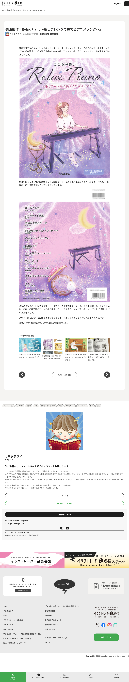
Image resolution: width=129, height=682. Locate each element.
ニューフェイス (90, 675)
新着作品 (116, 675)
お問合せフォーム (64, 514)
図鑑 (36, 406)
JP (115, 3)
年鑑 (5, 615)
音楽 (98, 406)
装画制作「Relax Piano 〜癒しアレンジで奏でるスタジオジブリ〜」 (76, 349)
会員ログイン (106, 637)
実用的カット (70, 406)
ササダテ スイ (15, 34)
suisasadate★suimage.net (16, 520)
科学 (91, 406)
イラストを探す (64, 675)
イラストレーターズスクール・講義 (17, 638)
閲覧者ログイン (12, 676)
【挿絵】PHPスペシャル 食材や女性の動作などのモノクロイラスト (99, 349)
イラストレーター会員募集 (13, 620)
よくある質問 (8, 624)
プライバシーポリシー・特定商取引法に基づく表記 (22, 634)
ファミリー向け (8, 406)
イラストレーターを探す (39, 675)
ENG (119, 3)
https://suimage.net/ (14, 524)
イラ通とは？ (8, 611)
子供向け (20, 406)
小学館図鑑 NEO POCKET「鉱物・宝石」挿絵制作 (53, 349)
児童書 (29, 406)
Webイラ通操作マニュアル (14, 643)
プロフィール (64, 495)
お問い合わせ (8, 629)
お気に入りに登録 (64, 503)
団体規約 (48, 615)
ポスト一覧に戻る (64, 374)
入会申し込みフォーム (53, 620)
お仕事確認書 (50, 611)
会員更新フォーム (51, 624)
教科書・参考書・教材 (48, 406)
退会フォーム (50, 629)
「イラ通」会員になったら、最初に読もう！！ (62, 606)
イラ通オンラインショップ (56, 637)
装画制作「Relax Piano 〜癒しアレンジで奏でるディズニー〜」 (30, 349)
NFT (47, 642)
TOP (5, 606)
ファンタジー (82, 406)
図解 (60, 406)
